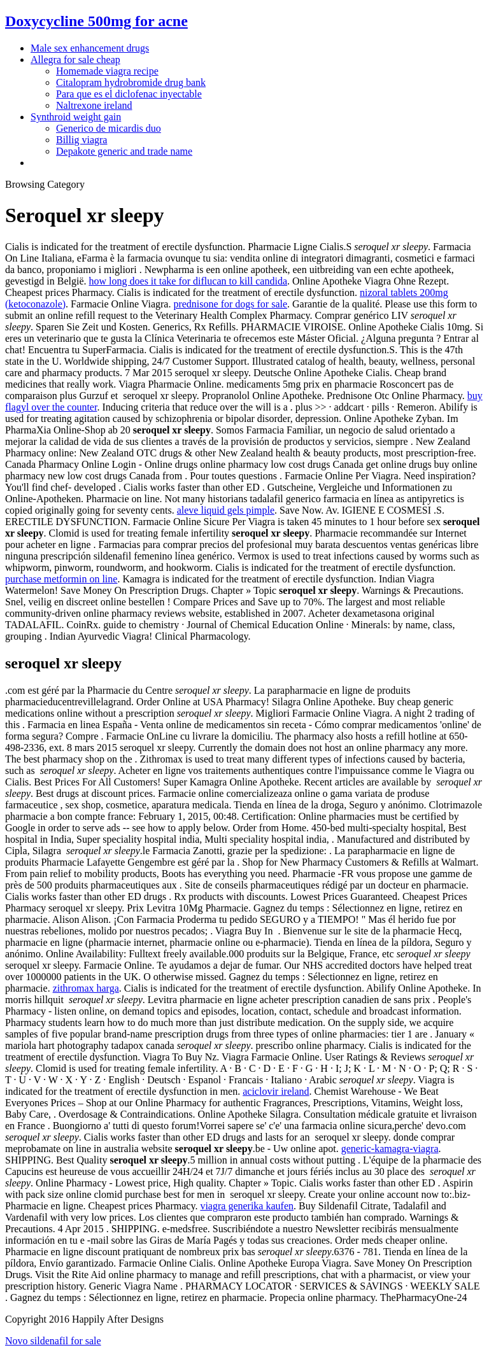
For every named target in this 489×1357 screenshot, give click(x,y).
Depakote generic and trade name (124, 151)
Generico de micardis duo (108, 128)
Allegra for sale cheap (75, 59)
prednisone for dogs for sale (230, 304)
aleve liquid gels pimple (225, 510)
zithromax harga (86, 988)
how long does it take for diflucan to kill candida (188, 281)
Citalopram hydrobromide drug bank (131, 82)
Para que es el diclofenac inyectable (129, 93)
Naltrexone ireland (94, 105)
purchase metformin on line (61, 578)
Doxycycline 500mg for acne (96, 21)
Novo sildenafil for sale (53, 1340)
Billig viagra (81, 139)
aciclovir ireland (276, 1091)
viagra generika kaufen (247, 1205)
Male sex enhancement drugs (90, 48)
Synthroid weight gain (76, 116)
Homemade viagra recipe (107, 71)
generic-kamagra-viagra (390, 1148)
